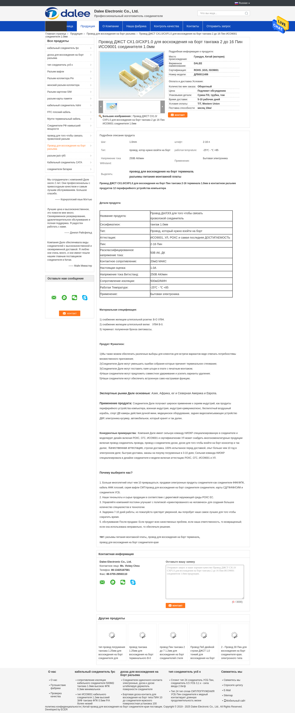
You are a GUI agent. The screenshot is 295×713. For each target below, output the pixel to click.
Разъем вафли (55, 71)
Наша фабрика (136, 26)
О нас (54, 680)
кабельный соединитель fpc (63, 48)
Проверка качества (56, 695)
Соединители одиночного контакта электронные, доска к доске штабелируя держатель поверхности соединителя (142, 685)
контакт (180, 114)
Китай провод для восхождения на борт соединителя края (116, 706)
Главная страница (55, 33)
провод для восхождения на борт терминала (173, 537)
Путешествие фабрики (58, 687)
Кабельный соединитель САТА (64, 162)
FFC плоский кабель (58, 112)
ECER (64, 709)
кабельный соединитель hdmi (64, 105)
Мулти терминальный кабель (64, 118)
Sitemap (228, 695)
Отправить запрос (218, 26)
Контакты (193, 26)
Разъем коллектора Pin (60, 78)
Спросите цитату (233, 685)
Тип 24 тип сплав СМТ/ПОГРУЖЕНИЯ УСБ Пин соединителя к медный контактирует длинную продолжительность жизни (192, 696)
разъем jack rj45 (56, 155)
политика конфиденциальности (63, 706)
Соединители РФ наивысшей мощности (64, 127)
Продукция (88, 26)
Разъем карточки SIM (59, 91)
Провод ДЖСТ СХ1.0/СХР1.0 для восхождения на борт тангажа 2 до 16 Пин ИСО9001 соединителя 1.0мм (134, 120)
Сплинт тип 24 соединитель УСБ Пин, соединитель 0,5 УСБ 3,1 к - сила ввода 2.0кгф (192, 683)
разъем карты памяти (59, 98)
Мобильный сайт (234, 700)
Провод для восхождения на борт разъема (111, 33)
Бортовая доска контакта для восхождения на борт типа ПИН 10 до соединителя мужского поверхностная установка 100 (142, 699)
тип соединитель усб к (60, 64)
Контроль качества (166, 26)
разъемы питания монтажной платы (125, 537)
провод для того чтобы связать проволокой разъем (65, 137)
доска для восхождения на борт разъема (65, 56)
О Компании (111, 26)
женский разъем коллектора (63, 85)
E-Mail (227, 690)
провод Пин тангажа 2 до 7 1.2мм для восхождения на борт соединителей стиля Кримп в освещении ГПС (172, 656)
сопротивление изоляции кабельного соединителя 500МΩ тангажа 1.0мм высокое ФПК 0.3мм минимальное (95, 685)
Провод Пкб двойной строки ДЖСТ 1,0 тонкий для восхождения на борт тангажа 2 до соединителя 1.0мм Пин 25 (203, 658)
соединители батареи (59, 169)
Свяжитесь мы (232, 680)
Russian (243, 3)
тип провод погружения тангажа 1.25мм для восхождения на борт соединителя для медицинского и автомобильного (112, 656)
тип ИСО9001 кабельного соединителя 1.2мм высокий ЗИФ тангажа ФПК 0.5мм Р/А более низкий (93, 699)
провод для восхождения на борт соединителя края (129, 542)
